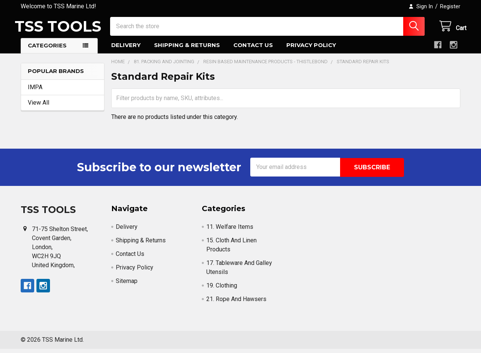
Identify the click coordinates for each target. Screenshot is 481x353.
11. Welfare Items (229, 230)
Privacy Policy (311, 49)
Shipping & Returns (187, 49)
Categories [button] (47, 50)
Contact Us (253, 49)
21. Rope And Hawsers (236, 303)
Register (450, 6)
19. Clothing (221, 289)
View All (38, 107)
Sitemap (127, 285)
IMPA (35, 91)
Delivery (126, 49)
